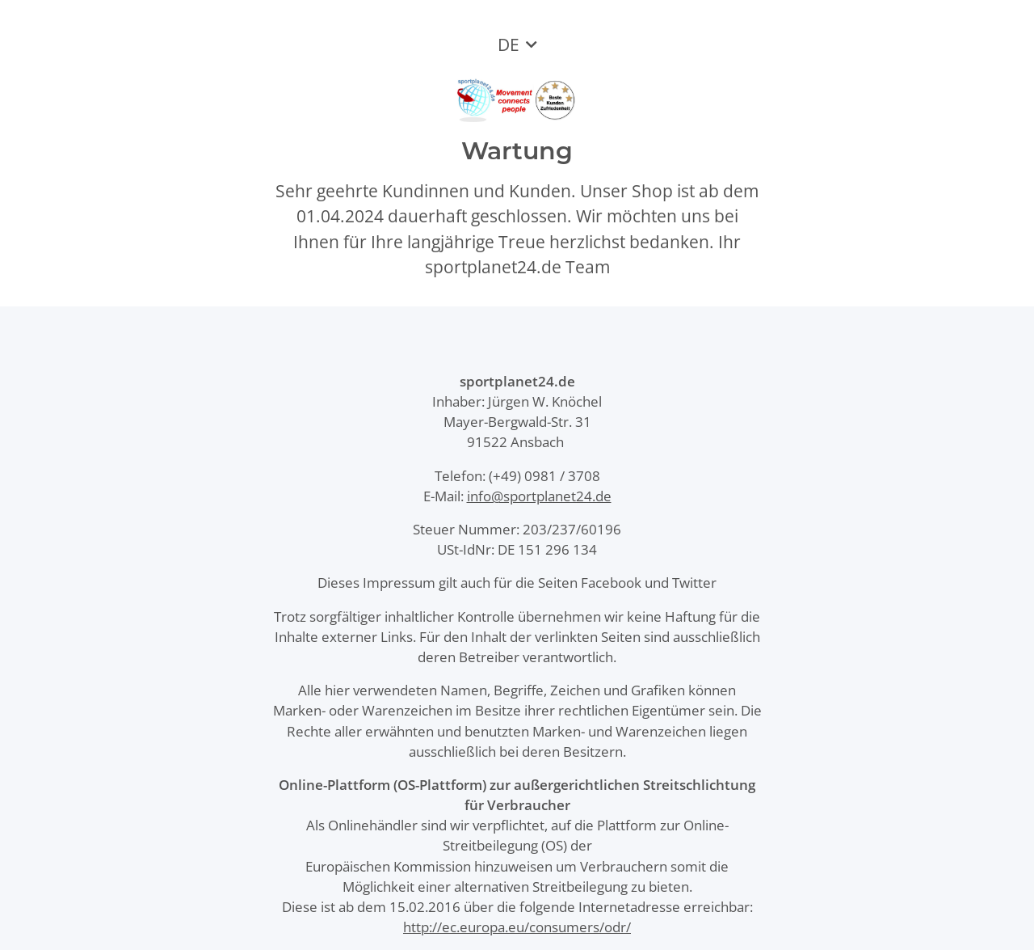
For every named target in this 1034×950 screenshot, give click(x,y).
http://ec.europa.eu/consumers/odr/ (517, 927)
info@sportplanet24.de (539, 496)
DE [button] (508, 44)
